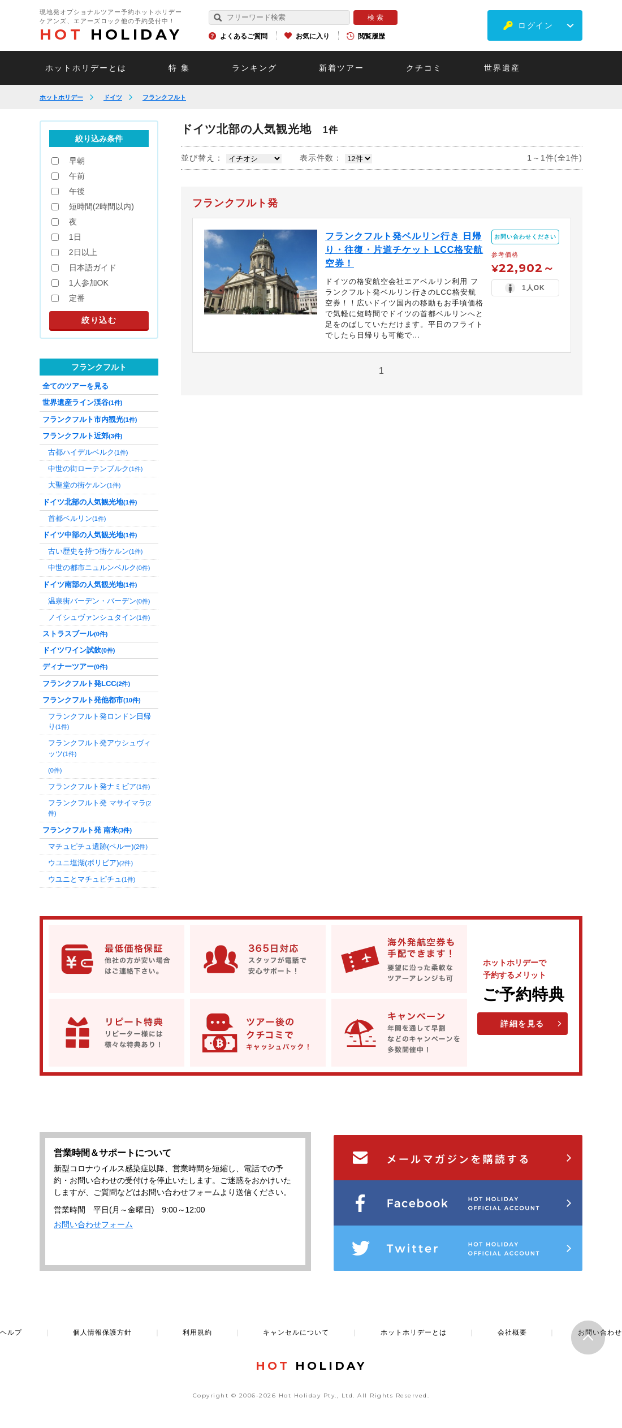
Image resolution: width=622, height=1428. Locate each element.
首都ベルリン (77, 518)
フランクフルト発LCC (86, 683)
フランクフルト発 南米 (87, 830)
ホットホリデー (61, 97)
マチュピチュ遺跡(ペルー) (98, 846)
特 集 (179, 67)
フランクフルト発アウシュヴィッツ (99, 748)
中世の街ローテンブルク (95, 468)
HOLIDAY (111, 34)
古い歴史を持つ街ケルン (95, 551)
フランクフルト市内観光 (89, 419)
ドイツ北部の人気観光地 (89, 502)
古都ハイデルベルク (88, 452)
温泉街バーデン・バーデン (99, 601)
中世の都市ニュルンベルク (99, 567)
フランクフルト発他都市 (91, 700)
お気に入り (313, 36)
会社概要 (512, 1332)
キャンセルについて (296, 1332)
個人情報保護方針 (102, 1332)
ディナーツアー (74, 666)
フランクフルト (164, 97)
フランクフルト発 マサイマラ (99, 808)
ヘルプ (11, 1332)
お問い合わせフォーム (93, 1224)
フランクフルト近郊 (82, 436)
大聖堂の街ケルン (84, 485)
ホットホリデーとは (86, 67)
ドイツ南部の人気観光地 (89, 584)
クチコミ (424, 67)
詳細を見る (522, 1023)
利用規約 (197, 1332)
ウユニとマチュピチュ (91, 879)
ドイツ (112, 97)
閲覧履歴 (371, 36)
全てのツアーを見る (75, 386)
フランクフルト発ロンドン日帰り (99, 721)
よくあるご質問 (243, 36)
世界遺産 (502, 67)
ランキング (254, 67)
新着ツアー (341, 67)
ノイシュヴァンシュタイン (99, 617)
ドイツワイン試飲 (78, 650)
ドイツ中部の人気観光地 (89, 534)
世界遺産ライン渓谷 (82, 402)
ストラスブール (74, 633)
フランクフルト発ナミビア (99, 786)
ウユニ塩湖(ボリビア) (90, 862)
